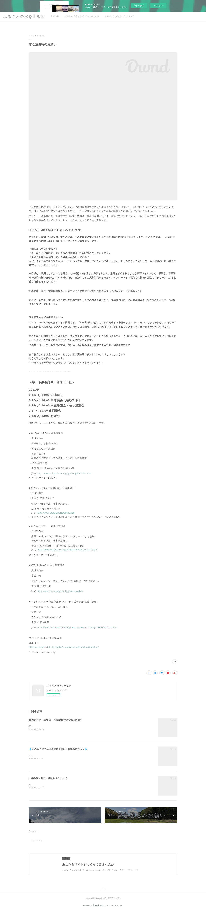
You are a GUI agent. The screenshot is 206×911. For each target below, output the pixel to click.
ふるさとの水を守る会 (24, 16)
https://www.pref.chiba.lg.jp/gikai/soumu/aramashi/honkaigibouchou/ (64, 647)
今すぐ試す (139, 5)
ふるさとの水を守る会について (119, 16)
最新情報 (55, 16)
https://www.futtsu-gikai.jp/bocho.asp (55, 512)
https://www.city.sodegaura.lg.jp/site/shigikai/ (60, 591)
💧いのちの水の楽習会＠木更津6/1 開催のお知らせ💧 (58, 749)
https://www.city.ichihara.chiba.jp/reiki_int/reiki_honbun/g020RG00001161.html (77, 627)
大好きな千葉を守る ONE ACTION (82, 16)
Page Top (103, 889)
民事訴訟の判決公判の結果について (48, 778)
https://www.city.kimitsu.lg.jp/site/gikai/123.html (64, 473)
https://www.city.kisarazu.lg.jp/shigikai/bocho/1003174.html (67, 549)
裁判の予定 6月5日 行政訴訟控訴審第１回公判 (56, 720)
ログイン (158, 6)
